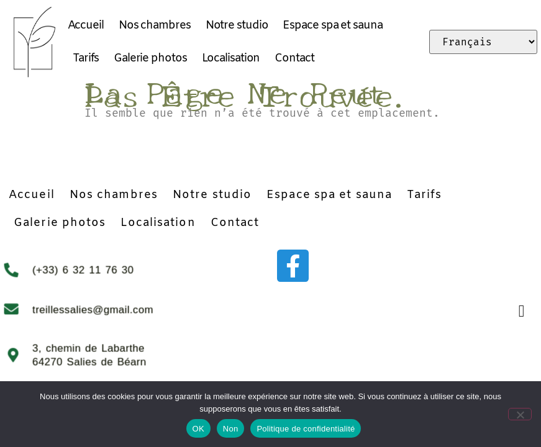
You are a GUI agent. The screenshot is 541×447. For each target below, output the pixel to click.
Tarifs (86, 58)
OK (198, 428)
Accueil (86, 25)
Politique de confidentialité (306, 428)
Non (231, 428)
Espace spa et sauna (332, 25)
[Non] (521, 413)
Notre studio (237, 25)
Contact (294, 58)
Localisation (231, 58)
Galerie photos (150, 58)
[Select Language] (483, 42)
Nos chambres (155, 25)
